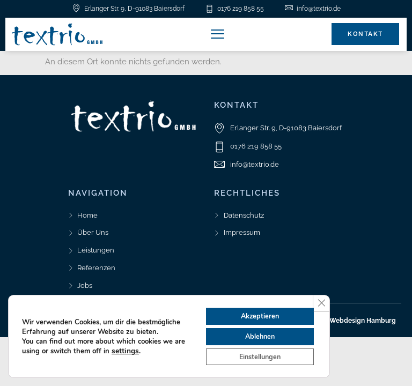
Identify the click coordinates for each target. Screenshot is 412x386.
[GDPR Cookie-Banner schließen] (320, 297)
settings (137, 347)
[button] (218, 34)
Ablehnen (255, 333)
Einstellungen (255, 355)
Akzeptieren (254, 310)
